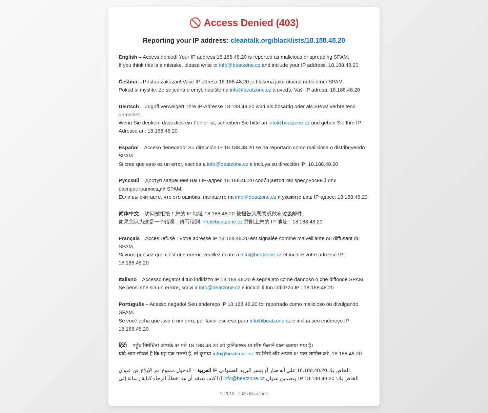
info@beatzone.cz (239, 65)
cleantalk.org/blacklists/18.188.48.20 (287, 40)
